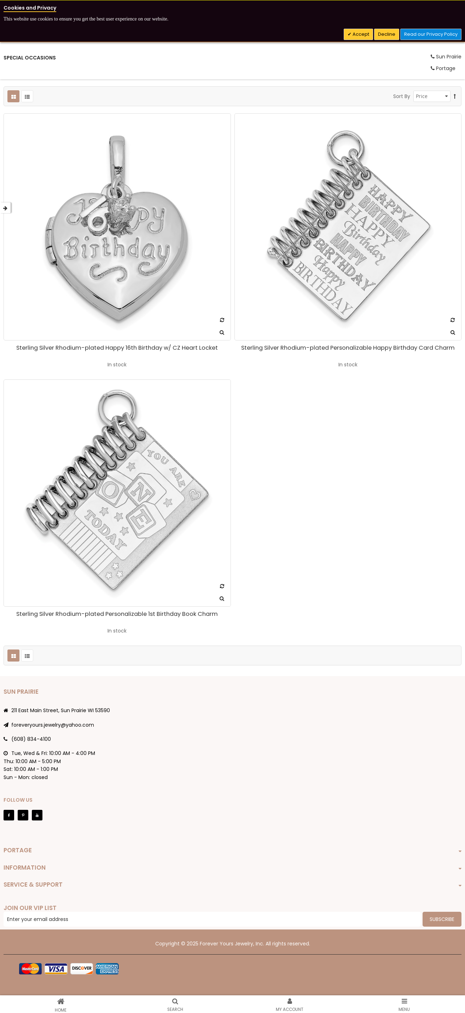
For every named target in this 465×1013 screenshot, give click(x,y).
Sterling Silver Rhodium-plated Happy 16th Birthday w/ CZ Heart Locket (117, 348)
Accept (360, 34)
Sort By (401, 96)
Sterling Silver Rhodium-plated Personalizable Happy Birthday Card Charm (348, 348)
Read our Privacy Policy (431, 34)
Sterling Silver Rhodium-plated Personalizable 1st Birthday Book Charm (117, 614)
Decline (386, 34)
